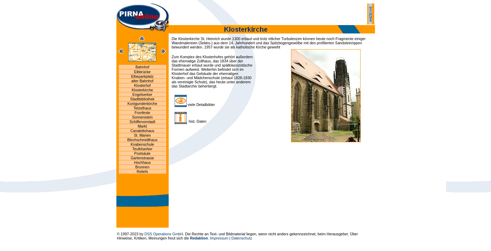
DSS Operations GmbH (163, 234)
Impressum (219, 238)
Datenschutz (241, 238)
